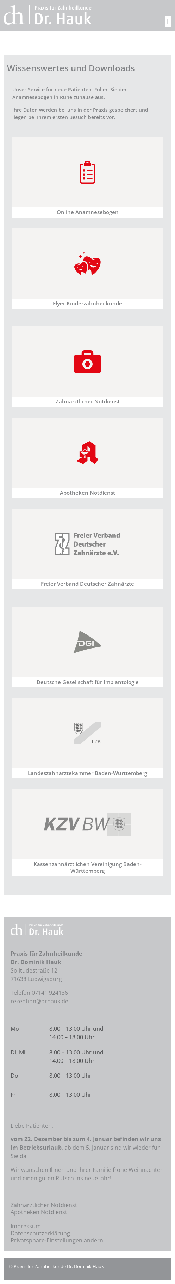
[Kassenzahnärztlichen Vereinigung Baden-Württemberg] (87, 824)
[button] (168, 21)
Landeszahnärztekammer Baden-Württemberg (87, 773)
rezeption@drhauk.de (39, 1001)
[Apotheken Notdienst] (87, 453)
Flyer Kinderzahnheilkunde (87, 303)
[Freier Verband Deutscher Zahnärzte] (87, 544)
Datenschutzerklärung (40, 1233)
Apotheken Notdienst (87, 493)
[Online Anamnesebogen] (87, 172)
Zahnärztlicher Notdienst (88, 401)
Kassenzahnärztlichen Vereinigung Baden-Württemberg (87, 867)
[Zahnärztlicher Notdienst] (87, 361)
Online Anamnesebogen (88, 212)
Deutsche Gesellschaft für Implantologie (88, 682)
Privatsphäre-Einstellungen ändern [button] (57, 1240)
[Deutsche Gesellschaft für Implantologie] (87, 642)
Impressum (26, 1226)
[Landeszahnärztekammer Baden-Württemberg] (87, 733)
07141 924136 (50, 993)
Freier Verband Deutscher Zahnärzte (87, 584)
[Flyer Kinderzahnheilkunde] (87, 263)
